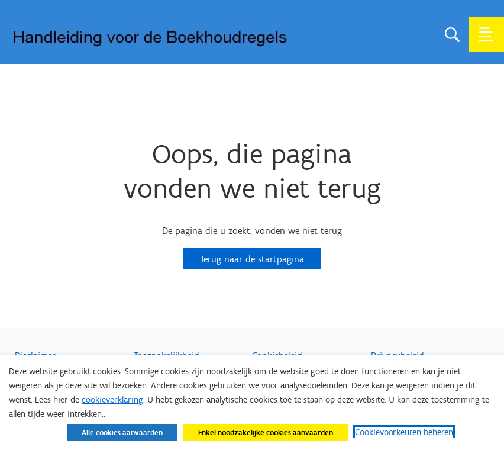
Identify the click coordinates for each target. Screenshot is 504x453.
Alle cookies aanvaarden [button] (122, 432)
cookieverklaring (112, 399)
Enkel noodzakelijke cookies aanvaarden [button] (265, 432)
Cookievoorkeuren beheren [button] (404, 432)
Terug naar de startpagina (252, 259)
